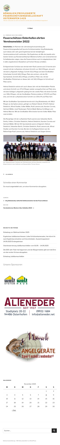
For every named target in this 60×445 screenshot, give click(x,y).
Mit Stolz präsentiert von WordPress (26, 440)
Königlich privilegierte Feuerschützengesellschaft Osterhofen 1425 (23, 16)
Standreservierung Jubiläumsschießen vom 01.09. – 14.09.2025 (26, 245)
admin (20, 35)
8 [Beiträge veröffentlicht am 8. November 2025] (46, 395)
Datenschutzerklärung (9, 440)
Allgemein (9, 174)
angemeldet (14, 186)
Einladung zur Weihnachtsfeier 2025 (16, 232)
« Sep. (14, 410)
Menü (30, 28)
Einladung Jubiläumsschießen (13, 256)
